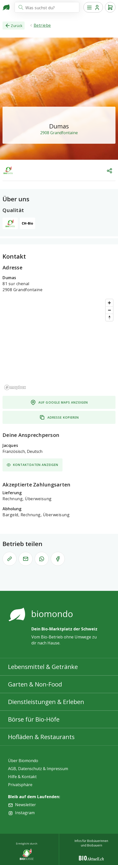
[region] (59, 344)
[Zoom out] (109, 310)
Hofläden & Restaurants (41, 737)
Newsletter (25, 804)
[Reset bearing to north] (109, 317)
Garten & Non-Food (35, 684)
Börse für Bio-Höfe (34, 719)
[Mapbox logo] (15, 387)
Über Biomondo (23, 760)
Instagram (25, 812)
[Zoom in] (109, 302)
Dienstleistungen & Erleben (46, 702)
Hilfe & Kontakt (22, 776)
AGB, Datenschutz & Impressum (38, 768)
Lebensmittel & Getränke (43, 666)
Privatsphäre (20, 784)
